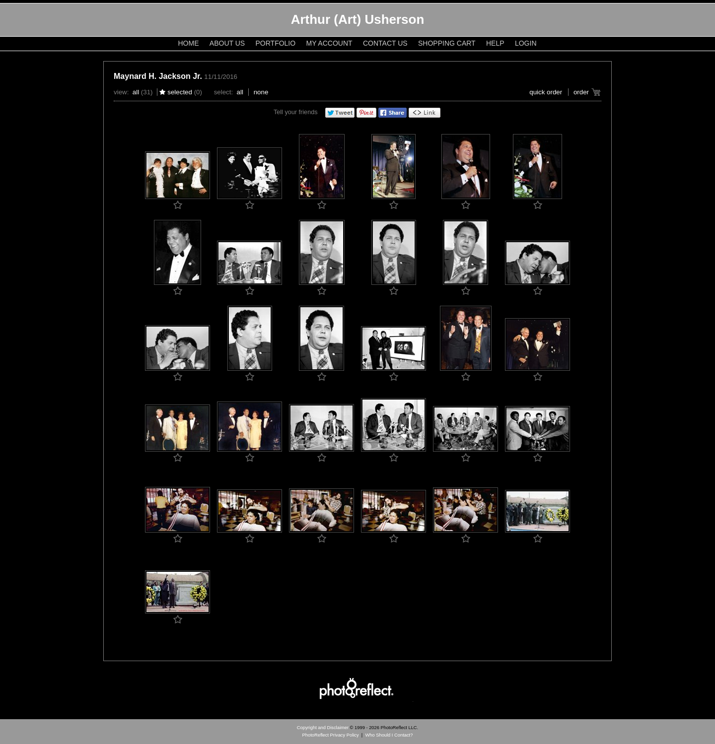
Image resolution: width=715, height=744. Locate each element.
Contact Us (385, 43)
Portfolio (276, 43)
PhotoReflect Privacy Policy (330, 735)
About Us (227, 43)
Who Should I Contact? (389, 735)
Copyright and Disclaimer (323, 727)
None (261, 92)
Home (188, 43)
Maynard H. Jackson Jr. (158, 76)
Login (526, 43)
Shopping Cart (447, 43)
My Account (329, 43)
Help (495, 43)
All (136, 92)
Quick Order (545, 92)
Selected (179, 92)
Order (581, 92)
